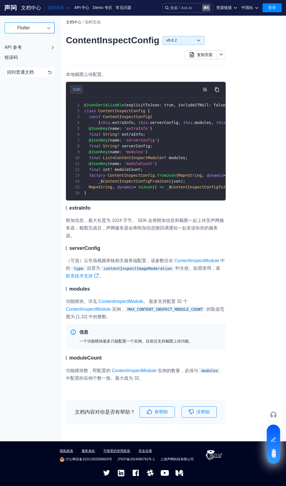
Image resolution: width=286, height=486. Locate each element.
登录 (272, 7)
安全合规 (145, 451)
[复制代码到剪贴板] (217, 89)
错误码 (11, 57)
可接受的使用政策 (116, 451)
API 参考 (13, 47)
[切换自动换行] (204, 89)
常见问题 (123, 7)
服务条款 (88, 451)
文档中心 (31, 8)
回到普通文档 (29, 72)
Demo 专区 (102, 7)
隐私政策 (66, 451)
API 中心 (81, 7)
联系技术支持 (82, 276)
